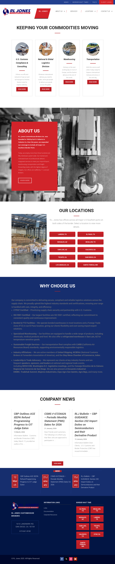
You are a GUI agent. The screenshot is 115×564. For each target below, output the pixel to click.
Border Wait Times (80, 2)
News (66, 2)
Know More (25, 180)
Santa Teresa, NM (90, 265)
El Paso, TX (90, 234)
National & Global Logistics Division (45, 63)
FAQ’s (95, 2)
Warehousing (69, 59)
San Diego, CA (90, 257)
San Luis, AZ (62, 249)
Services (73, 11)
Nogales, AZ (62, 242)
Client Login (106, 2)
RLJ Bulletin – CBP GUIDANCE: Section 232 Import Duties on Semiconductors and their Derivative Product (90, 482)
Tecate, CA (62, 257)
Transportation (93, 59)
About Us (58, 11)
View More (57, 463)
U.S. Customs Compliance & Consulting (22, 63)
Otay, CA (97, 534)
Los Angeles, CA (62, 265)
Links (45, 508)
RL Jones (43, 11)
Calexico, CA (90, 249)
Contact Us (105, 11)
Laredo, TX (62, 234)
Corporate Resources (50, 515)
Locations (89, 11)
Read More (22, 89)
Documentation (49, 511)
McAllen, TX (90, 242)
